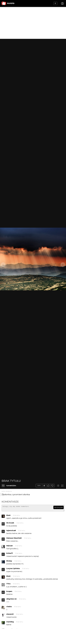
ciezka (9, 607)
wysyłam (58, 507)
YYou (8, 585)
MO (3, 525)
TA (3, 532)
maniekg (10, 623)
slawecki (10, 615)
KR (3, 593)
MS (3, 540)
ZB (3, 601)
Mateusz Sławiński (14, 539)
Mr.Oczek (10, 524)
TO (3, 486)
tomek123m (11, 486)
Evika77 (9, 554)
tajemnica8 (11, 531)
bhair (8, 516)
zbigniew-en (11, 600)
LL (3, 570)
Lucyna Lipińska (13, 569)
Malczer (9, 547)
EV (3, 555)
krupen (9, 592)
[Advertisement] (33, 23)
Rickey (9, 562)
